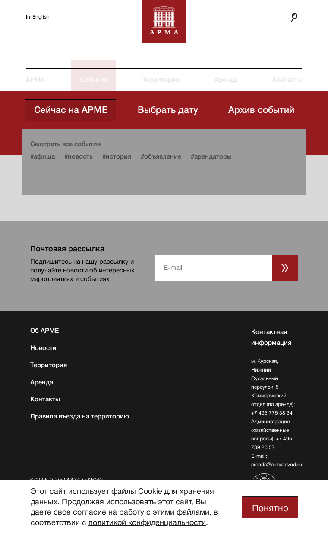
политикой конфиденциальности (147, 522)
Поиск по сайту (290, 17)
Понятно (270, 508)
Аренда (225, 80)
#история (116, 156)
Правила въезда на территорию (79, 416)
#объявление (161, 156)
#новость (78, 156)
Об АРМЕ (44, 330)
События (93, 80)
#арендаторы (211, 156)
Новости (43, 348)
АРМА (35, 80)
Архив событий (261, 110)
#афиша (42, 156)
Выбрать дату (168, 110)
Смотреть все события (65, 144)
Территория (160, 80)
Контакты (287, 80)
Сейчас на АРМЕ (70, 110)
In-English (38, 17)
